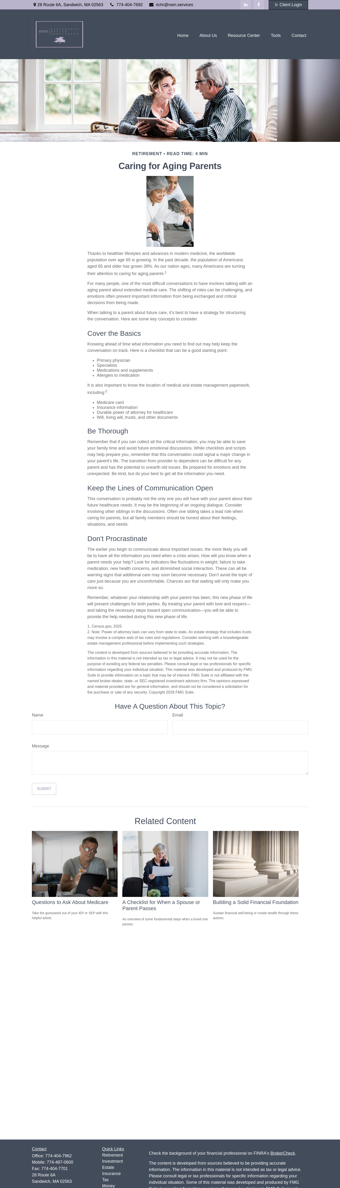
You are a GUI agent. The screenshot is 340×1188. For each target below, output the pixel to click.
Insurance (111, 1173)
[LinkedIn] (245, 4)
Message (40, 746)
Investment (112, 1161)
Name (37, 715)
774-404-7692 (126, 4)
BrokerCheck (283, 1153)
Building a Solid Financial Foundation (255, 902)
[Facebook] (258, 4)
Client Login (288, 4)
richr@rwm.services (171, 4)
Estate (108, 1167)
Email (177, 715)
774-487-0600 (60, 1162)
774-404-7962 (58, 1155)
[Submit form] (44, 789)
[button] (183, 35)
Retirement (112, 1155)
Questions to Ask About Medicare (70, 902)
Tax (105, 1179)
